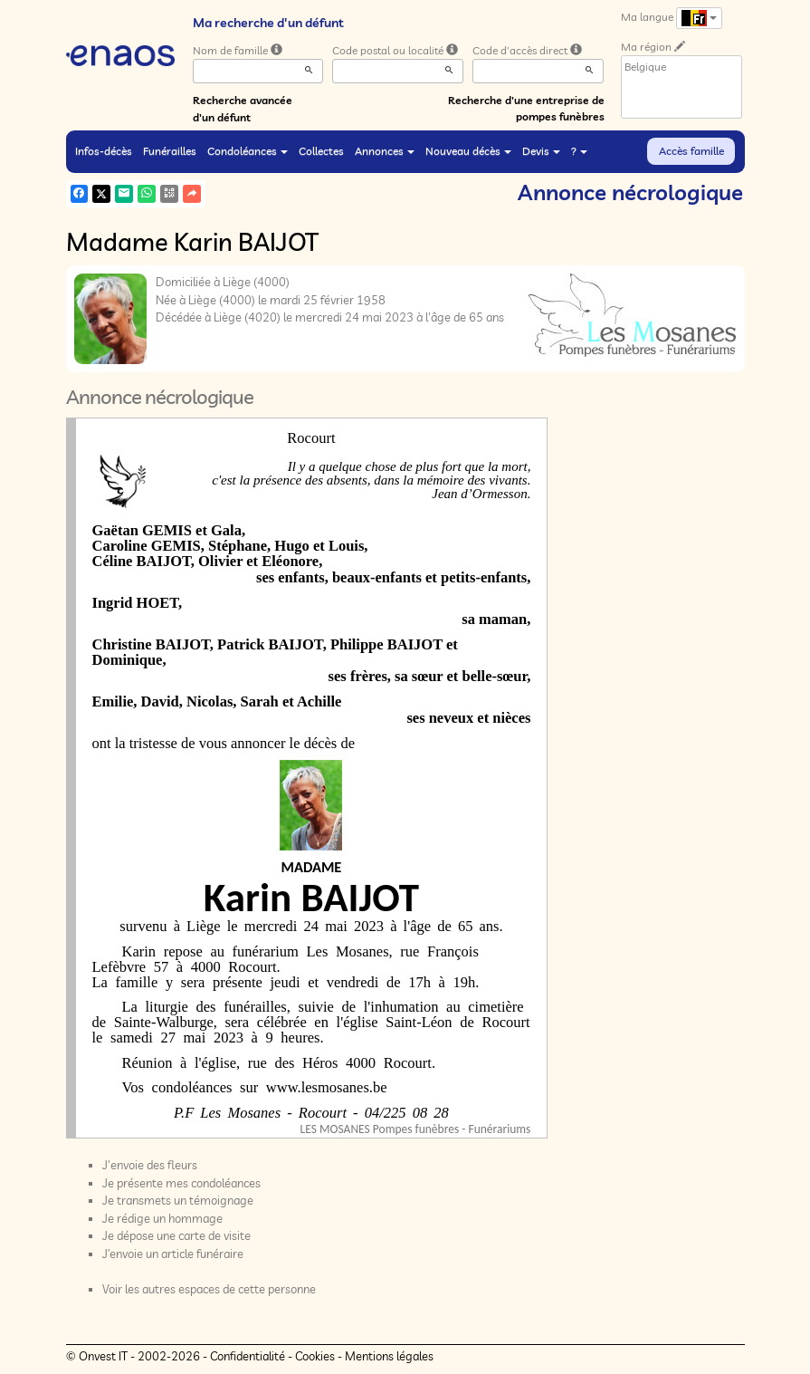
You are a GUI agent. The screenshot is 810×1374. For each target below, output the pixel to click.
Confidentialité (247, 1356)
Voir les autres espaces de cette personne (209, 1289)
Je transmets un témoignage (177, 1200)
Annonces (385, 151)
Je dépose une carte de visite (176, 1235)
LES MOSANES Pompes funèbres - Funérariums (415, 1129)
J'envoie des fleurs (149, 1165)
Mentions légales (389, 1356)
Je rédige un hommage (162, 1218)
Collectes (321, 151)
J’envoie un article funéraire (172, 1253)
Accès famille (691, 151)
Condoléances (247, 151)
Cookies (315, 1356)
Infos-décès (103, 151)
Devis (541, 151)
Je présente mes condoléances (181, 1183)
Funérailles (169, 151)
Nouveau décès (468, 151)
